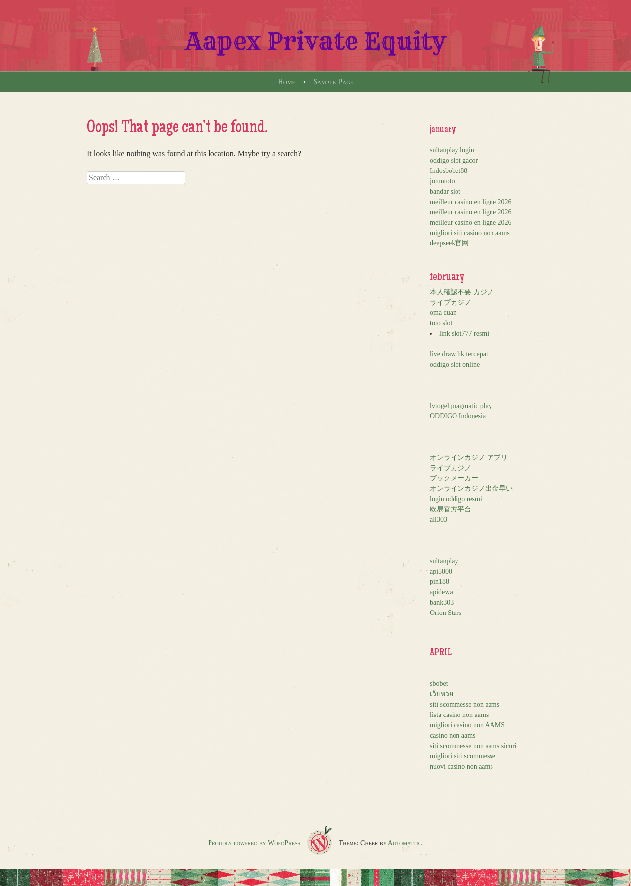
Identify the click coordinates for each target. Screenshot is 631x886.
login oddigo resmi (456, 499)
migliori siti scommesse (462, 756)
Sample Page (333, 81)
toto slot (441, 323)
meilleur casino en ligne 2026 (471, 201)
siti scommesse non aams (464, 704)
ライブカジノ (450, 302)
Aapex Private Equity (315, 41)
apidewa (441, 592)
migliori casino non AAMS (467, 725)
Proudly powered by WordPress (254, 843)
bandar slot (445, 191)
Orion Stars (445, 612)
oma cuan (443, 312)
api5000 (441, 571)
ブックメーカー (454, 478)
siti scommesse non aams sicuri (473, 746)
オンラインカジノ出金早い (471, 488)
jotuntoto (442, 181)
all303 (438, 519)
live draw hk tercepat (459, 354)
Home (286, 81)
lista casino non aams (459, 714)
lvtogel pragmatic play (461, 405)
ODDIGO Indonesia (458, 416)
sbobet (439, 683)
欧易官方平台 (450, 509)
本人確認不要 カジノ (462, 292)
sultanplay (444, 561)
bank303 (442, 602)
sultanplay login (452, 150)
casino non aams (453, 735)
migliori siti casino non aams (470, 233)
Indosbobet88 (448, 170)
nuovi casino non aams (461, 766)
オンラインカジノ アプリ (469, 457)
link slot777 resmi (464, 333)
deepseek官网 (449, 243)
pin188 (439, 581)
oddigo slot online (455, 364)
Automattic (404, 843)
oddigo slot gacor (454, 160)
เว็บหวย (441, 694)
